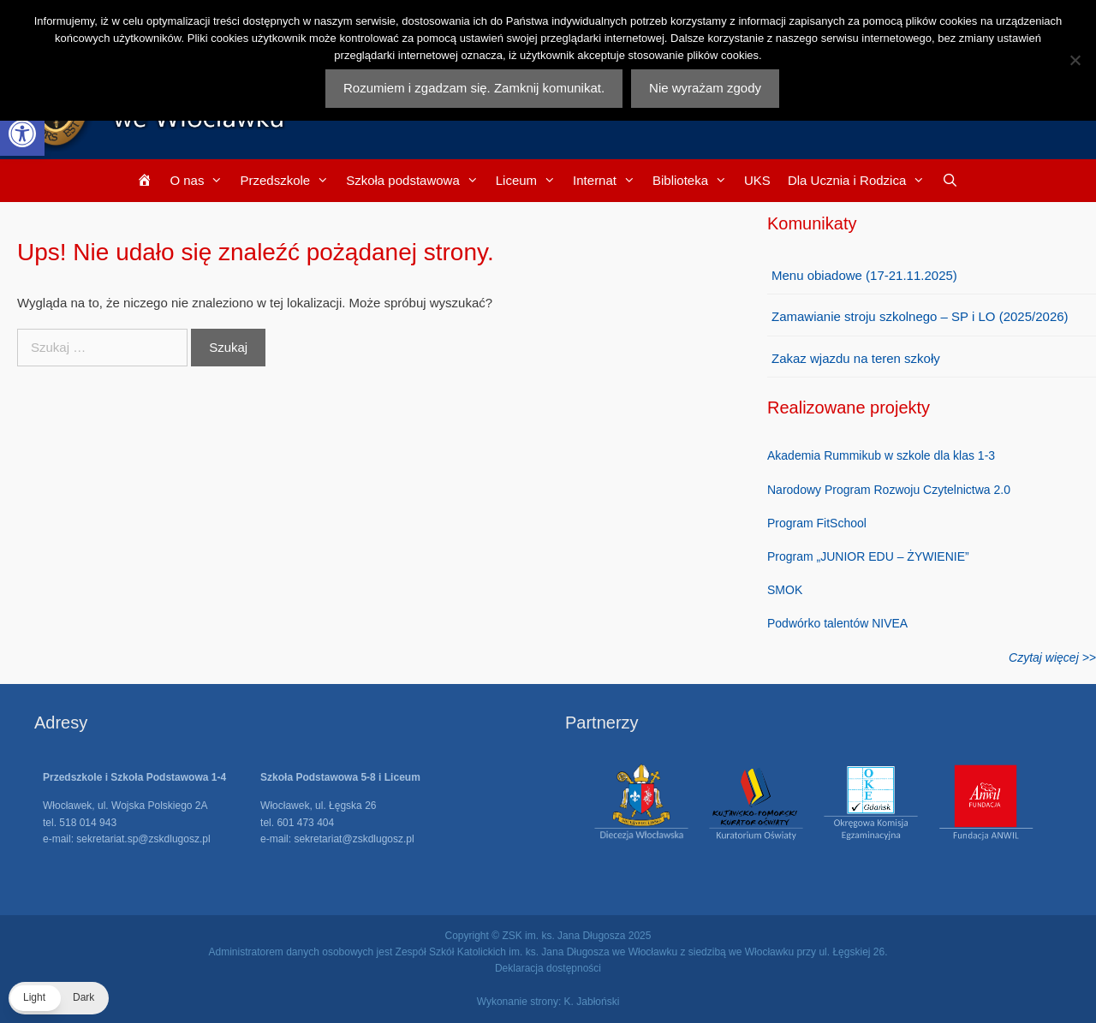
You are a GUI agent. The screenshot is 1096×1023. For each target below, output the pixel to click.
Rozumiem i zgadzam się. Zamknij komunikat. (474, 87)
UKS (757, 180)
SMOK (784, 590)
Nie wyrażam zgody (705, 87)
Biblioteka (694, 180)
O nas (200, 180)
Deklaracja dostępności (548, 968)
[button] (22, 133)
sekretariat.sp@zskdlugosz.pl (143, 839)
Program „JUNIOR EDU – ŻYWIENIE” (868, 556)
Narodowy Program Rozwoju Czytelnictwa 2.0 (888, 490)
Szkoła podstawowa (416, 180)
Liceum (530, 180)
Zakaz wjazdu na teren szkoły (855, 358)
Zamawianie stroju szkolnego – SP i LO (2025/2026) (920, 316)
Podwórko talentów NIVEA (837, 623)
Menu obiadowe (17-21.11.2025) (864, 275)
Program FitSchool (817, 523)
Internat (608, 180)
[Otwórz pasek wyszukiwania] (950, 180)
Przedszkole (288, 180)
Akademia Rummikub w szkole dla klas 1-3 (881, 455)
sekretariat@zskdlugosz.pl (354, 839)
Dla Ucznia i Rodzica (860, 180)
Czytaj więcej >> (1052, 657)
